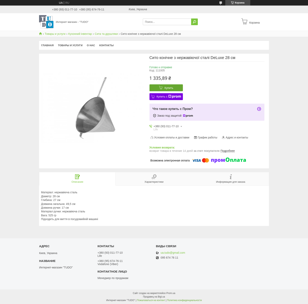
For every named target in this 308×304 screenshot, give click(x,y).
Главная (47, 45)
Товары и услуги (55, 33)
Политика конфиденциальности (184, 300)
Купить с (169, 96)
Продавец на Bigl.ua (154, 296)
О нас (91, 45)
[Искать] (194, 21)
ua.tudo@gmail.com (173, 252)
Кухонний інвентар (80, 33)
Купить (168, 87)
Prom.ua (170, 293)
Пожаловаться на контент (151, 300)
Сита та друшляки (106, 33)
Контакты (106, 45)
